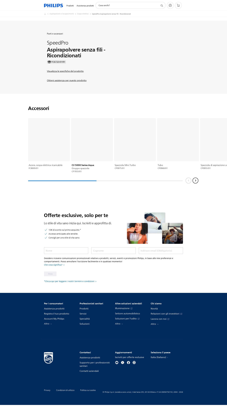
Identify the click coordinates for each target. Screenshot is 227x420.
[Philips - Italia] (47, 14)
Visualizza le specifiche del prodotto (65, 78)
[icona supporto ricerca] (161, 5)
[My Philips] (170, 5)
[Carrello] (178, 5)
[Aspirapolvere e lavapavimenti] (63, 14)
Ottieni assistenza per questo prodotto (67, 88)
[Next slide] (195, 195)
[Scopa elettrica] (84, 14)
